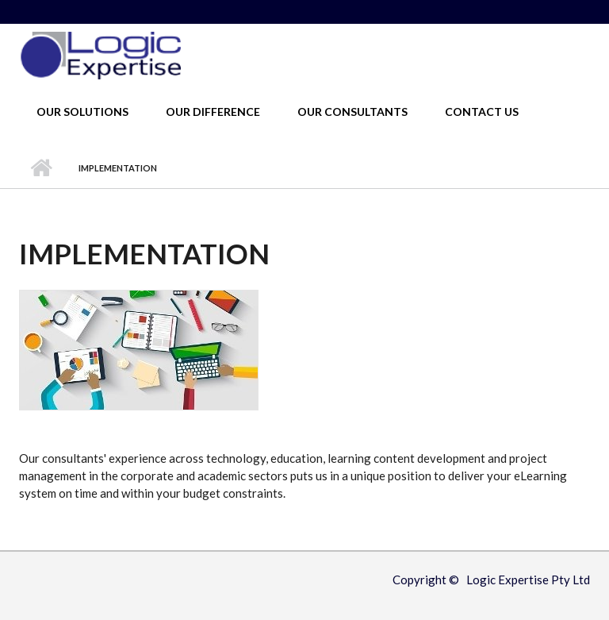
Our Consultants (352, 111)
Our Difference (213, 111)
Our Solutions (82, 111)
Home (41, 168)
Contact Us (482, 111)
